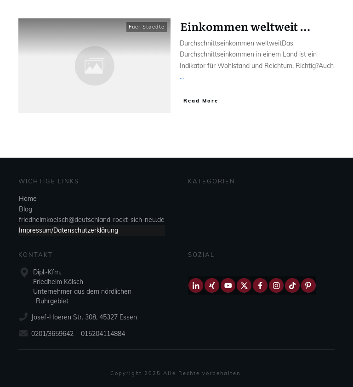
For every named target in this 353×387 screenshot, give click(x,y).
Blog (25, 209)
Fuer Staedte (147, 26)
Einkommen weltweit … (245, 26)
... (182, 77)
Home (28, 198)
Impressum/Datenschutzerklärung (68, 230)
